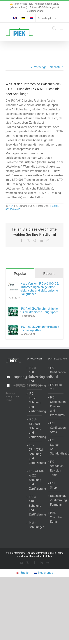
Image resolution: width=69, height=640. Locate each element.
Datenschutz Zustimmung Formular (56, 500)
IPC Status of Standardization (56, 447)
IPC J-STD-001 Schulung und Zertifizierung (34, 428)
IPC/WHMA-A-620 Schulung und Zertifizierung (34, 479)
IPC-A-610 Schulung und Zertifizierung (34, 505)
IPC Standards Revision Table (56, 468)
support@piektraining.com (17, 377)
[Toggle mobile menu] (61, 28)
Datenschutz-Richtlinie (41, 556)
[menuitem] (15, 18)
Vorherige (40, 67)
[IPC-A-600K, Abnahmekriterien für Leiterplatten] (13, 327)
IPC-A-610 (15, 209)
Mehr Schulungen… (34, 525)
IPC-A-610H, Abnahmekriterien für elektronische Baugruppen (39, 310)
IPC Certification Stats (56, 428)
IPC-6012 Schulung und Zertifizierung (34, 402)
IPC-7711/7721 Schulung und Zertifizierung (34, 454)
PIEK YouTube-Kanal (56, 517)
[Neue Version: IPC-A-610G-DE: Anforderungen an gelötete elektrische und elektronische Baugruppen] (13, 284)
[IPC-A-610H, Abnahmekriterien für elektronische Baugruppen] (13, 309)
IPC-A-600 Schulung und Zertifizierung (34, 376)
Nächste (55, 67)
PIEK (10, 206)
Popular (20, 273)
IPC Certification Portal (56, 372)
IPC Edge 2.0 (56, 387)
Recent (49, 273)
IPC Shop (53, 485)
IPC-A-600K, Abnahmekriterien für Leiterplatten (39, 328)
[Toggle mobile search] (54, 28)
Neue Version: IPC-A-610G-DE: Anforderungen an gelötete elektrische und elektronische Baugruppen (39, 289)
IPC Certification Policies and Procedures (56, 406)
